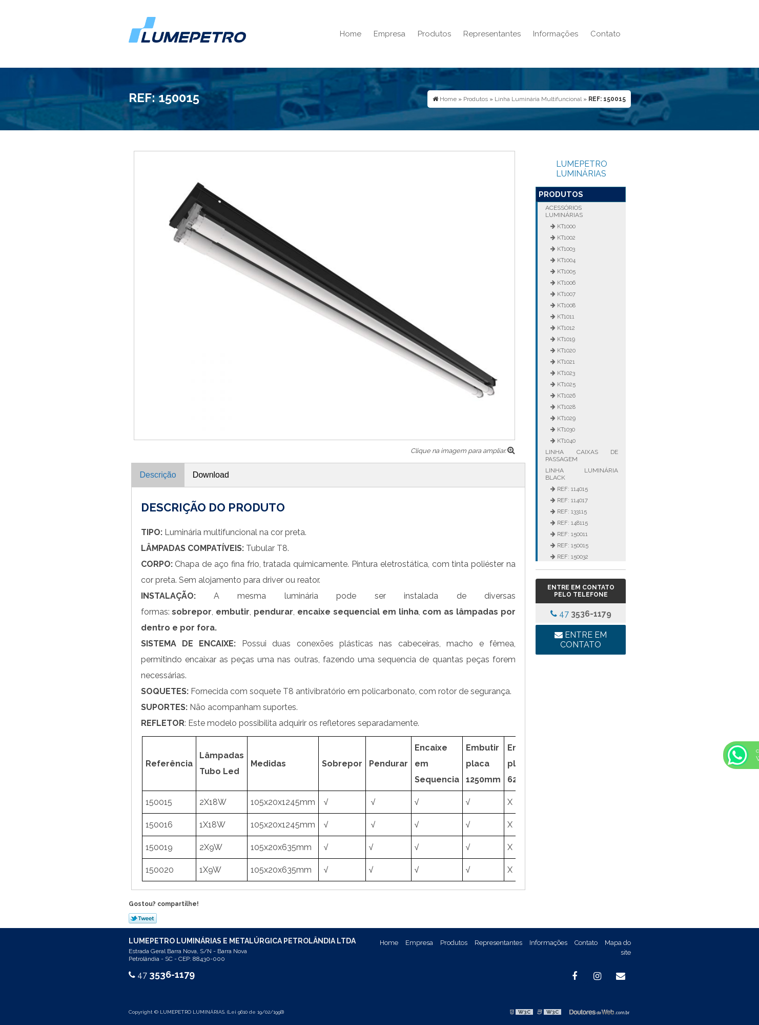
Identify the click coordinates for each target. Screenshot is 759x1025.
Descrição (158, 474)
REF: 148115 (572, 522)
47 (580, 614)
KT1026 (566, 395)
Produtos (434, 33)
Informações (555, 33)
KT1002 (566, 237)
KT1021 (565, 361)
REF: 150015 (572, 545)
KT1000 (566, 226)
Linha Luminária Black (581, 474)
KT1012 (565, 327)
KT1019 (565, 339)
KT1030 (565, 429)
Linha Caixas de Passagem (581, 455)
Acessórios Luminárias (564, 211)
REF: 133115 (571, 511)
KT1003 (565, 248)
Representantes (492, 33)
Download (211, 474)
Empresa (389, 33)
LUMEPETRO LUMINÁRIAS (581, 169)
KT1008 (566, 305)
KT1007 (566, 294)
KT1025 (566, 384)
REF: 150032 (572, 556)
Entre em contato (581, 639)
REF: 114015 (572, 488)
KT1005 (566, 271)
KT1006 (566, 282)
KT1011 (565, 316)
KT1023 (565, 373)
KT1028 (566, 406)
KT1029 (566, 418)
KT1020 (566, 350)
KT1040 (566, 440)
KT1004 (566, 260)
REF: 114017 (572, 500)
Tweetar (143, 918)
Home (350, 33)
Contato (605, 33)
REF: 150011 (572, 534)
